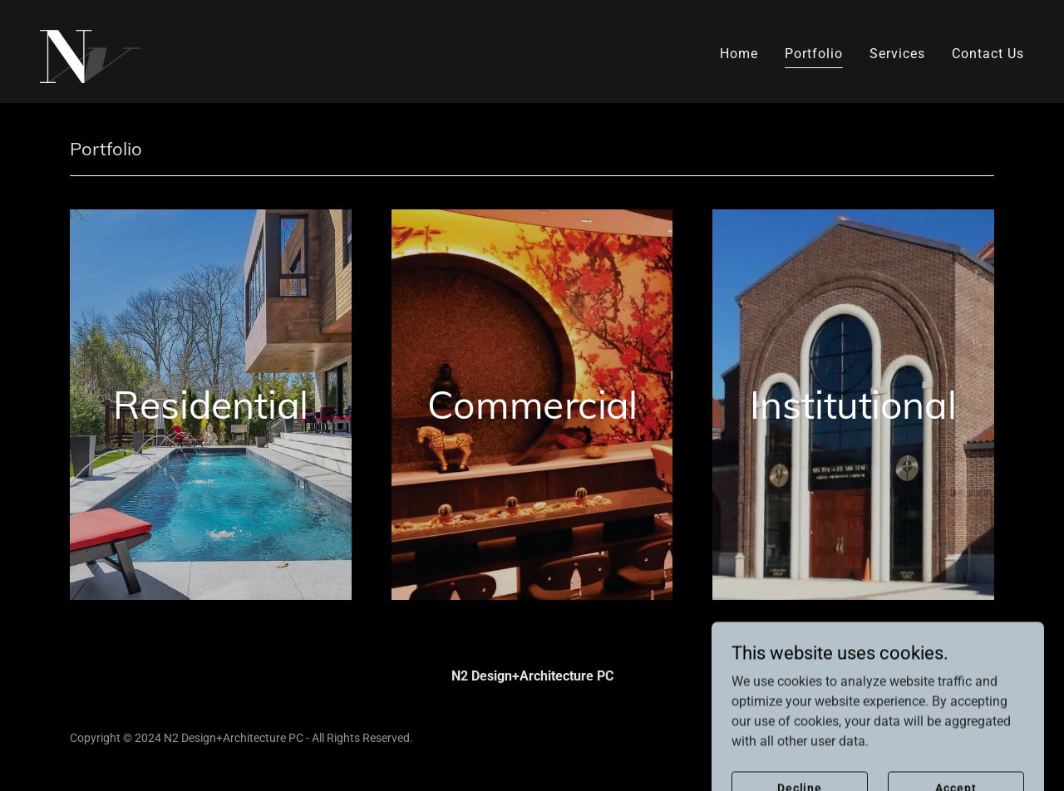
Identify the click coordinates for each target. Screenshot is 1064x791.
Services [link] (897, 53)
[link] (90, 50)
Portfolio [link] (814, 53)
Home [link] (739, 53)
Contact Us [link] (988, 53)
